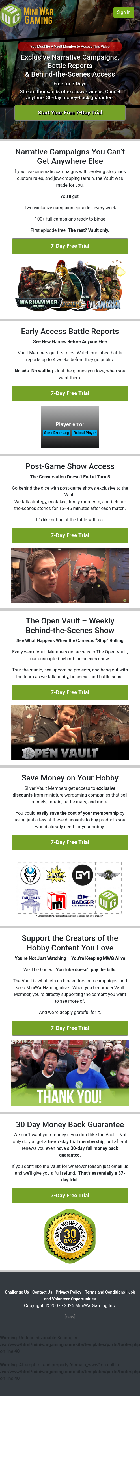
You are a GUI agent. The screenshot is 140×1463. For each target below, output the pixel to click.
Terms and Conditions (105, 1292)
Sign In (124, 12)
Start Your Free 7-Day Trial (70, 112)
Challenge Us (17, 1292)
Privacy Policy (68, 1292)
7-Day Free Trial (70, 246)
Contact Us (42, 1292)
